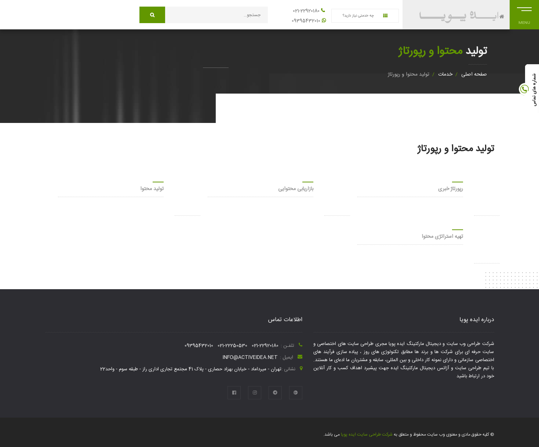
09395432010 (306, 21)
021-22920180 (306, 11)
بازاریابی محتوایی (295, 189)
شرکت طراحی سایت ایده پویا (366, 434)
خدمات (445, 74)
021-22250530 (232, 346)
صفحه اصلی (474, 74)
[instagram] (254, 392)
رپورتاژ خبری (450, 189)
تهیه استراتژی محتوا (442, 236)
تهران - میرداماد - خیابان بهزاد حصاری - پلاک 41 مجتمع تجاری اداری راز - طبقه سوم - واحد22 (190, 369)
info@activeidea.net (250, 357)
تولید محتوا (152, 189)
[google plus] (295, 392)
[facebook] (234, 392)
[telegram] (275, 392)
